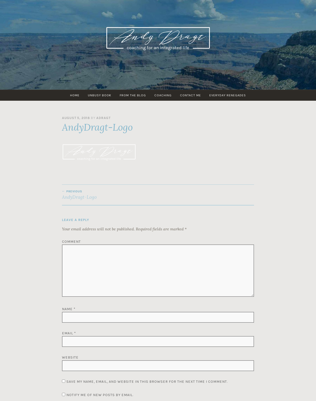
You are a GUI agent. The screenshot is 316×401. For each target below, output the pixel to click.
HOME (74, 95)
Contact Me (190, 95)
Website (70, 357)
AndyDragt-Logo (110, 195)
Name (69, 309)
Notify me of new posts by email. (99, 395)
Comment (71, 242)
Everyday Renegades (227, 95)
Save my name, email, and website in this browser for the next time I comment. (147, 382)
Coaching (163, 95)
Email (69, 333)
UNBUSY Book (99, 95)
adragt (103, 118)
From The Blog (133, 95)
